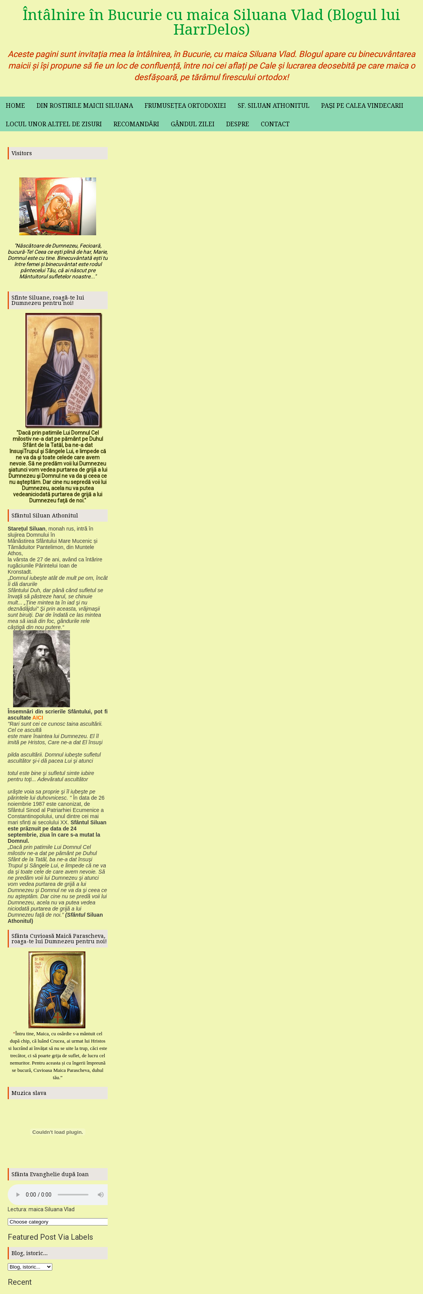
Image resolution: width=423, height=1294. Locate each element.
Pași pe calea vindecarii (362, 105)
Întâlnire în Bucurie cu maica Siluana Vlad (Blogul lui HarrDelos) (211, 22)
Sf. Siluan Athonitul (274, 105)
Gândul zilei (193, 124)
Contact (275, 124)
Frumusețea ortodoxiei (185, 105)
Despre (237, 124)
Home (15, 105)
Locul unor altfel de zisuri (54, 124)
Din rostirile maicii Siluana (85, 105)
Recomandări (136, 124)
